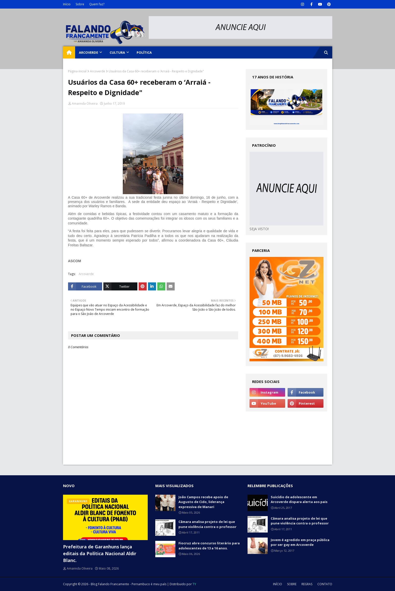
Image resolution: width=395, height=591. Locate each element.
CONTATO (324, 584)
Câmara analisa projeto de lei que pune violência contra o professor (207, 524)
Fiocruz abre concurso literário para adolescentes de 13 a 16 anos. (209, 545)
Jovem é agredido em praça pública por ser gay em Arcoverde (300, 542)
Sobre (80, 4)
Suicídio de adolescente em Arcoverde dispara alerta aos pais (299, 499)
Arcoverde (97, 71)
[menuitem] (69, 52)
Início (67, 4)
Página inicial (77, 71)
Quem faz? (96, 4)
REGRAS (306, 584)
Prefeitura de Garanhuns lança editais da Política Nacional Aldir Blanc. (99, 553)
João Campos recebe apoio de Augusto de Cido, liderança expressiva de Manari (203, 502)
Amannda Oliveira (85, 103)
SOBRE (291, 584)
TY (194, 584)
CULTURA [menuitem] (117, 52)
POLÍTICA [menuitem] (144, 52)
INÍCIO (277, 584)
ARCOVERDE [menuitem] (88, 52)
